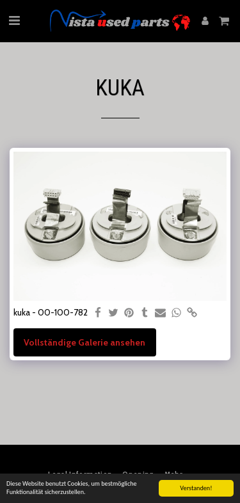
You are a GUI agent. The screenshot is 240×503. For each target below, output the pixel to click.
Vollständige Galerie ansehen (84, 342)
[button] (14, 20)
